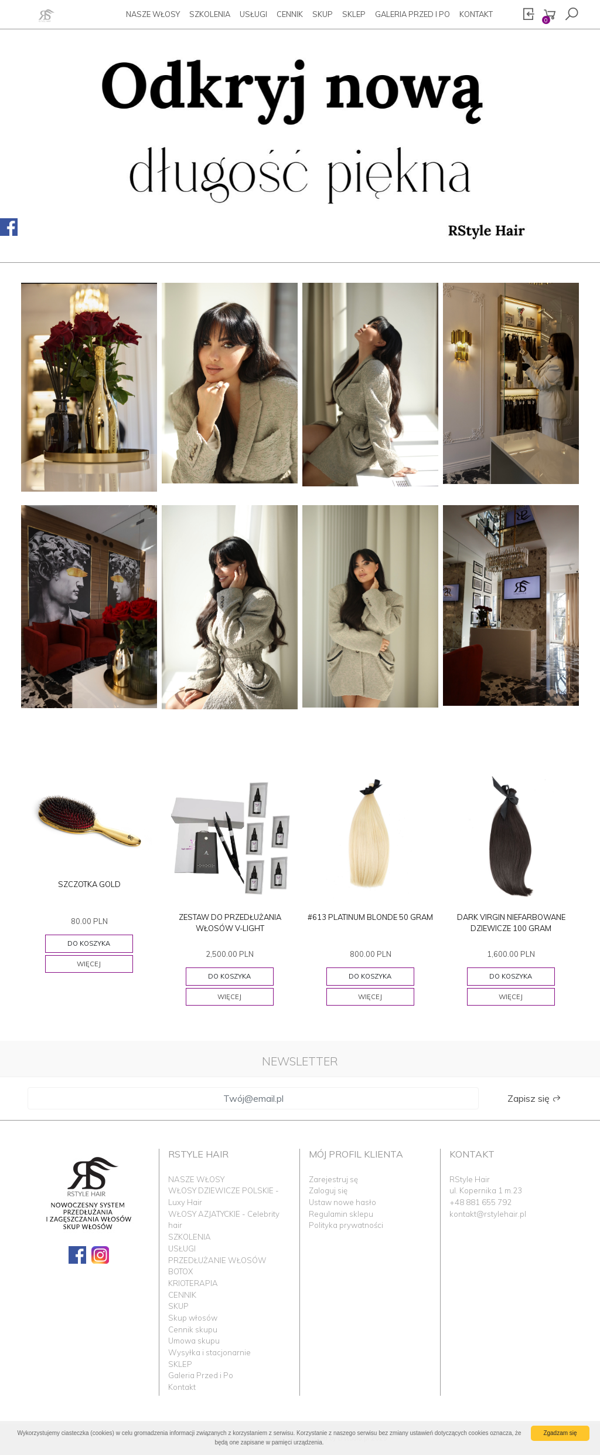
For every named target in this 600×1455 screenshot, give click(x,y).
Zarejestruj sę (333, 1179)
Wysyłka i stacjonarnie (209, 1352)
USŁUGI (253, 14)
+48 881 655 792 (480, 1202)
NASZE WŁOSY (153, 14)
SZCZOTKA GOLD (89, 884)
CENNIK (290, 14)
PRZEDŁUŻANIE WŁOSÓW (217, 1260)
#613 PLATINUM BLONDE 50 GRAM (370, 917)
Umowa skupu (194, 1340)
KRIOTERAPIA (193, 1283)
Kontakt (476, 14)
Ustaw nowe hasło (342, 1202)
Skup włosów (192, 1317)
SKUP (322, 14)
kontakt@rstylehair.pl (487, 1214)
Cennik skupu (192, 1329)
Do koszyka (88, 943)
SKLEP (354, 14)
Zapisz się (534, 1098)
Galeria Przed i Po (412, 14)
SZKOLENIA (209, 14)
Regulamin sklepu (341, 1214)
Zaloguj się (328, 1190)
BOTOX (180, 1271)
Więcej (89, 964)
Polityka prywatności (346, 1225)
